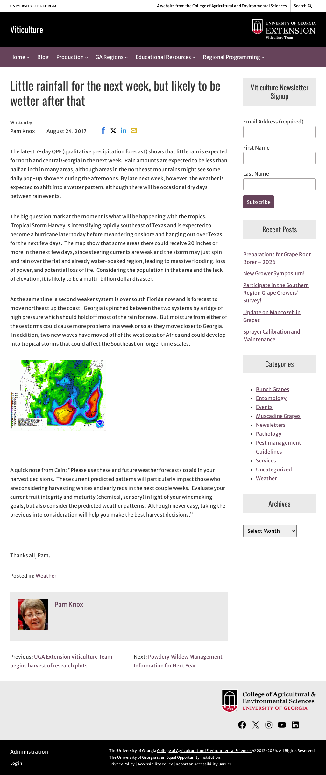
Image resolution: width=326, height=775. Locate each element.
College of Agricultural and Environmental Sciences (239, 6)
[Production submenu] (86, 57)
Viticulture (26, 29)
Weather (46, 576)
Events (264, 407)
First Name (256, 147)
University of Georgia (136, 757)
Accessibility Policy (155, 764)
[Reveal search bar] (303, 6)
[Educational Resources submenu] (193, 57)
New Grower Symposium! (274, 273)
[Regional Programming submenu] (263, 57)
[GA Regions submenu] (126, 57)
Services (266, 460)
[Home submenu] (28, 57)
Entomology (271, 398)
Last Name (256, 174)
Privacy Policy (122, 764)
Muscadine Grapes (278, 416)
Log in (16, 763)
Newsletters (271, 425)
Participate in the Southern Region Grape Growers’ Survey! (276, 293)
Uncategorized (274, 469)
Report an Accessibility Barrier (203, 764)
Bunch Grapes (272, 389)
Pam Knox (68, 604)
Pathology (268, 434)
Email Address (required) (273, 121)
